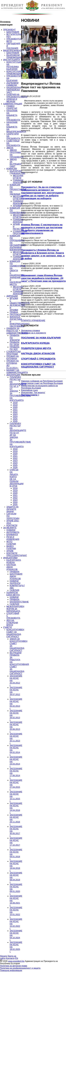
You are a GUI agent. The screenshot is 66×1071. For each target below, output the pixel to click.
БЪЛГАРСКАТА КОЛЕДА (13, 561)
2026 (15, 421)
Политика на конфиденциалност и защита (20, 968)
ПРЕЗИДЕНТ (9, 30)
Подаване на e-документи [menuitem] (33, 333)
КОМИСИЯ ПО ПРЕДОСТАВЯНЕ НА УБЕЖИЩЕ (18, 189)
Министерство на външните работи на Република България (39, 387)
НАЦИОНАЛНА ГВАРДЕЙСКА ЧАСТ (13, 89)
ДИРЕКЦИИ (12, 296)
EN (16, 958)
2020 (15, 407)
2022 (15, 412)
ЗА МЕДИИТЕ (9, 528)
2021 (15, 409)
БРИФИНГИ (12, 535)
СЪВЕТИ (7, 627)
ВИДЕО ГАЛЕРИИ (11, 547)
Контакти (10, 958)
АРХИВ (9, 551)
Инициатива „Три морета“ (33, 392)
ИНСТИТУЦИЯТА (11, 60)
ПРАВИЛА (14, 572)
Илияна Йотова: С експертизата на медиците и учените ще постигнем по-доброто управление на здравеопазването (42, 228)
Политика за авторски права (13, 966)
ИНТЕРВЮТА (12, 532)
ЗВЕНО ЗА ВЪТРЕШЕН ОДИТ (15, 162)
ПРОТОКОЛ (15, 315)
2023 (15, 414)
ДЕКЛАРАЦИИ (13, 375)
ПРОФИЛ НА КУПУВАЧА (12, 357)
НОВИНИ (10, 530)
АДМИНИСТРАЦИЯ (12, 104)
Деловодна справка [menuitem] (30, 330)
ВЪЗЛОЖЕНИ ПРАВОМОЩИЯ (14, 56)
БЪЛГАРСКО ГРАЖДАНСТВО (17, 172)
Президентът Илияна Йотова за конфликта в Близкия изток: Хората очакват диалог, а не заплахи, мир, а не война (42, 254)
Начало (3, 956)
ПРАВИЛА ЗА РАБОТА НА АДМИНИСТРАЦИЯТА (17, 330)
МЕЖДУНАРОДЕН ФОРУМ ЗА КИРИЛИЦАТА (15, 608)
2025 (15, 419)
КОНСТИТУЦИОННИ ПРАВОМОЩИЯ (16, 72)
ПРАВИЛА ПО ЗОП (14, 348)
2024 (15, 416)
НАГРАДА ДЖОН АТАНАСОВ (12, 567)
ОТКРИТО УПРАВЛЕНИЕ (33, 320)
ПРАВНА (14, 312)
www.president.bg (16, 961)
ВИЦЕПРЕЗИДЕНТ (12, 50)
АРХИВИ (17, 206)
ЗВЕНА (9, 148)
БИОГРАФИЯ (12, 32)
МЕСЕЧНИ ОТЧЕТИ (18, 177)
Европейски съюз (29, 390)
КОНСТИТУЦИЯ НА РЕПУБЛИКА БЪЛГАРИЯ (14, 65)
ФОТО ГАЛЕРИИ (11, 543)
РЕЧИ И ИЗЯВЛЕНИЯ (12, 538)
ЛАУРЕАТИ (15, 583)
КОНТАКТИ (11, 525)
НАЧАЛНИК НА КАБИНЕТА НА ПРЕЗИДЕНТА (13, 115)
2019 (15, 405)
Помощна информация (11, 970)
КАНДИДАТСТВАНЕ (19, 602)
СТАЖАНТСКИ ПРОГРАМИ (13, 353)
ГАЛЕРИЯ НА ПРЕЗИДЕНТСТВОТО (16, 95)
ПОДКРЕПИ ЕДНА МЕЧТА (13, 593)
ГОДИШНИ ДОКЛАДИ (18, 181)
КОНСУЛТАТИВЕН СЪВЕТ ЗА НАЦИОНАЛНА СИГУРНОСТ (15, 633)
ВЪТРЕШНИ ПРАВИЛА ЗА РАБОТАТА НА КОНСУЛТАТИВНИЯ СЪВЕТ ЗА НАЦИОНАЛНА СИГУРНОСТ (19, 663)
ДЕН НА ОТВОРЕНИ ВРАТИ (12, 622)
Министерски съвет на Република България (42, 383)
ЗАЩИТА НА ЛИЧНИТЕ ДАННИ (12, 509)
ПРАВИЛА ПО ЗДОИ (14, 343)
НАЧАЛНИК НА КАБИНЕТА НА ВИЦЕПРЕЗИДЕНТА (16, 127)
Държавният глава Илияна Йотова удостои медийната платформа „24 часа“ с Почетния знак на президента (43, 278)
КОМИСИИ (11, 169)
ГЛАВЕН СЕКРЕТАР (11, 107)
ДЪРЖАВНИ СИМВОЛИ (12, 84)
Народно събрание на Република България (42, 381)
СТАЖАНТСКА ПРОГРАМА (20, 232)
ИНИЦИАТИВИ (10, 558)
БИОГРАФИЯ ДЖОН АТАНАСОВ (16, 576)
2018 (15, 403)
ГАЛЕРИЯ (14, 590)
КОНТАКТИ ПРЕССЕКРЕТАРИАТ (16, 554)
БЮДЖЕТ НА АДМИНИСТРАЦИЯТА (17, 371)
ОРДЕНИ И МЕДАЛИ (11, 100)
